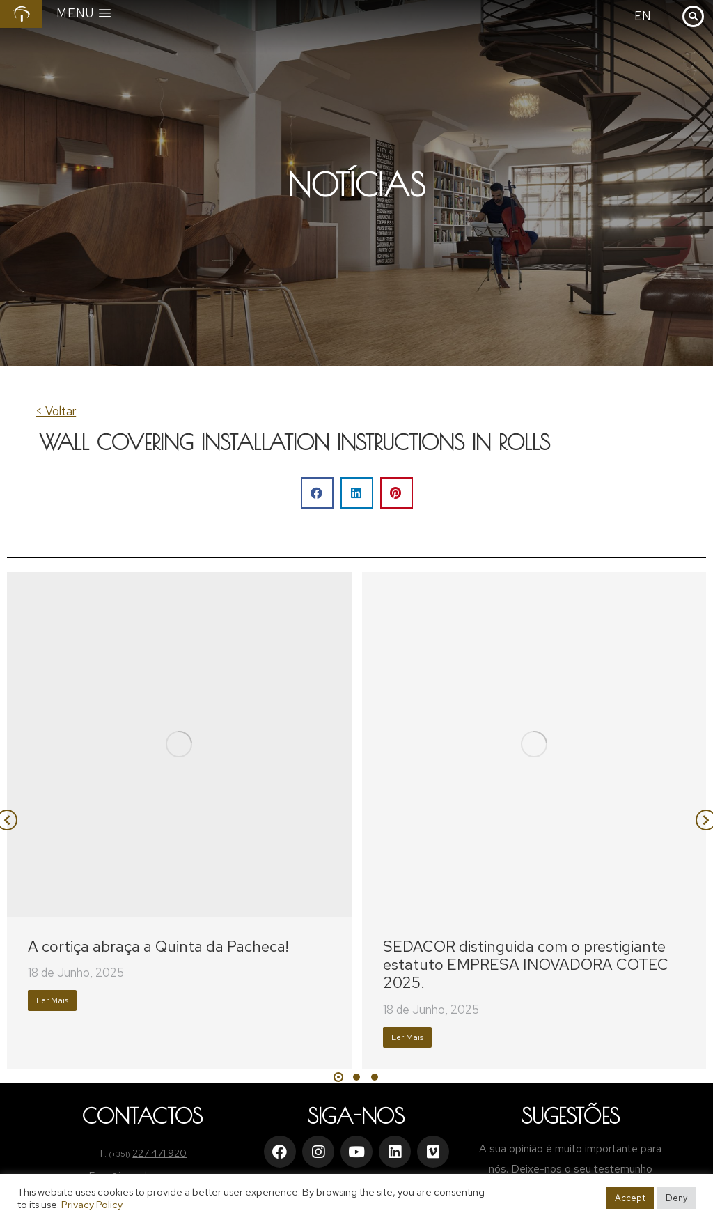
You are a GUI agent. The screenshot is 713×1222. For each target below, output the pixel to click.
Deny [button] (676, 1198)
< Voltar (56, 411)
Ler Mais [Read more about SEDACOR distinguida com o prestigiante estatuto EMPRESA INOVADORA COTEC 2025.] (407, 1037)
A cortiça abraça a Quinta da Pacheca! (158, 946)
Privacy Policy (92, 1204)
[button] (317, 493)
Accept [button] (630, 1198)
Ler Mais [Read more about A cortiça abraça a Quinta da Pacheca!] (52, 1000)
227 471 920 (159, 1153)
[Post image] (179, 744)
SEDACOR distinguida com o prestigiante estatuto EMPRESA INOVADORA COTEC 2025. (525, 964)
